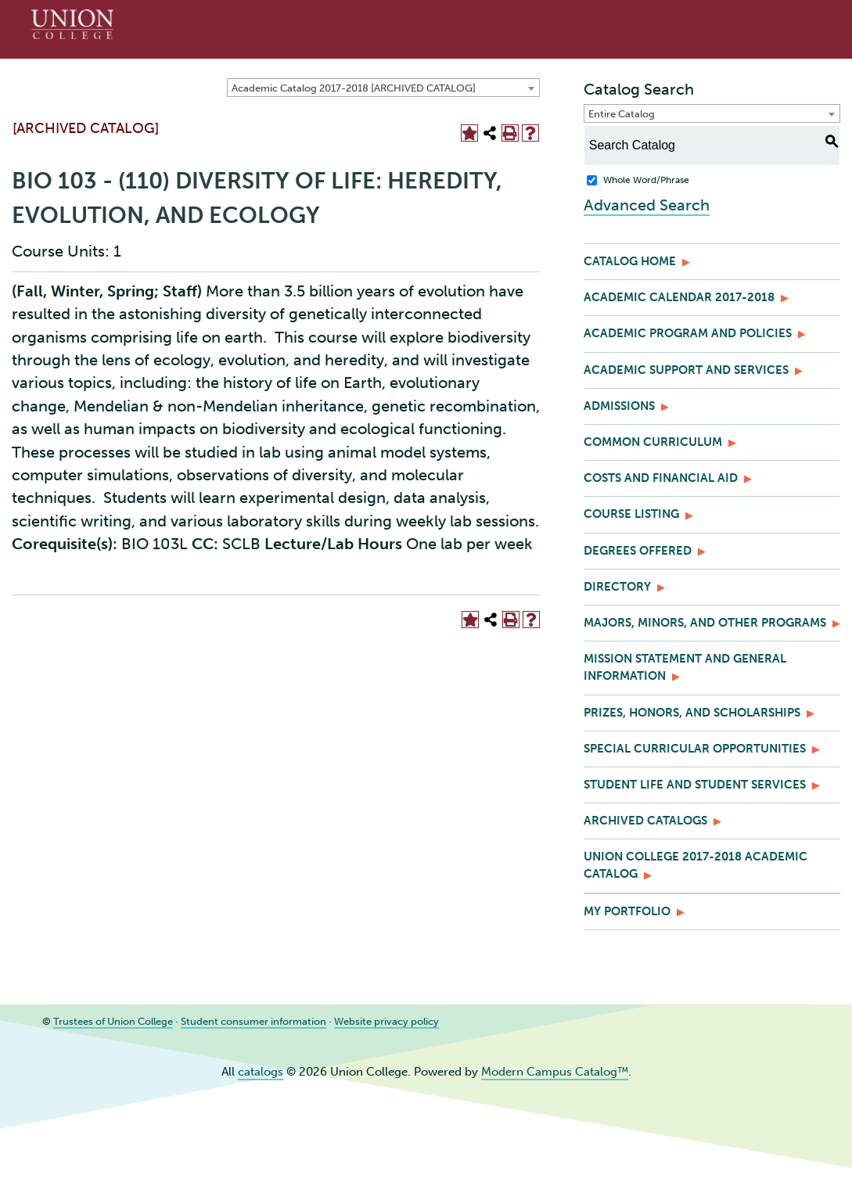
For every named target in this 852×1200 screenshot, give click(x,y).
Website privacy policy (386, 1021)
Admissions (619, 406)
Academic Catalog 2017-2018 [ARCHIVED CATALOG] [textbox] (354, 88)
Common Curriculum (653, 442)
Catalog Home (630, 261)
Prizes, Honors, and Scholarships (692, 713)
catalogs (260, 1072)
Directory (617, 587)
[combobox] (383, 87)
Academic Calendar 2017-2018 (679, 297)
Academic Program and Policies (688, 333)
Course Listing (631, 514)
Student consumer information (253, 1021)
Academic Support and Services (686, 370)
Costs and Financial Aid (661, 478)
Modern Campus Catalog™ (554, 1072)
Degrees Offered (638, 551)
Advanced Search (647, 205)
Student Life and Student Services (695, 785)
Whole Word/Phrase (646, 179)
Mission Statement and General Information (685, 667)
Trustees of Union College (113, 1021)
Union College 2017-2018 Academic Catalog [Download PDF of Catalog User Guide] (695, 865)
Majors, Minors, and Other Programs (705, 623)
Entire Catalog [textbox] (621, 114)
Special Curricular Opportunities (695, 749)
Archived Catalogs (645, 821)
